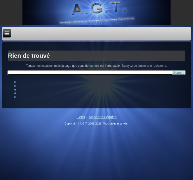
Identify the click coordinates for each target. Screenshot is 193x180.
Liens (80, 117)
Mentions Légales (103, 117)
